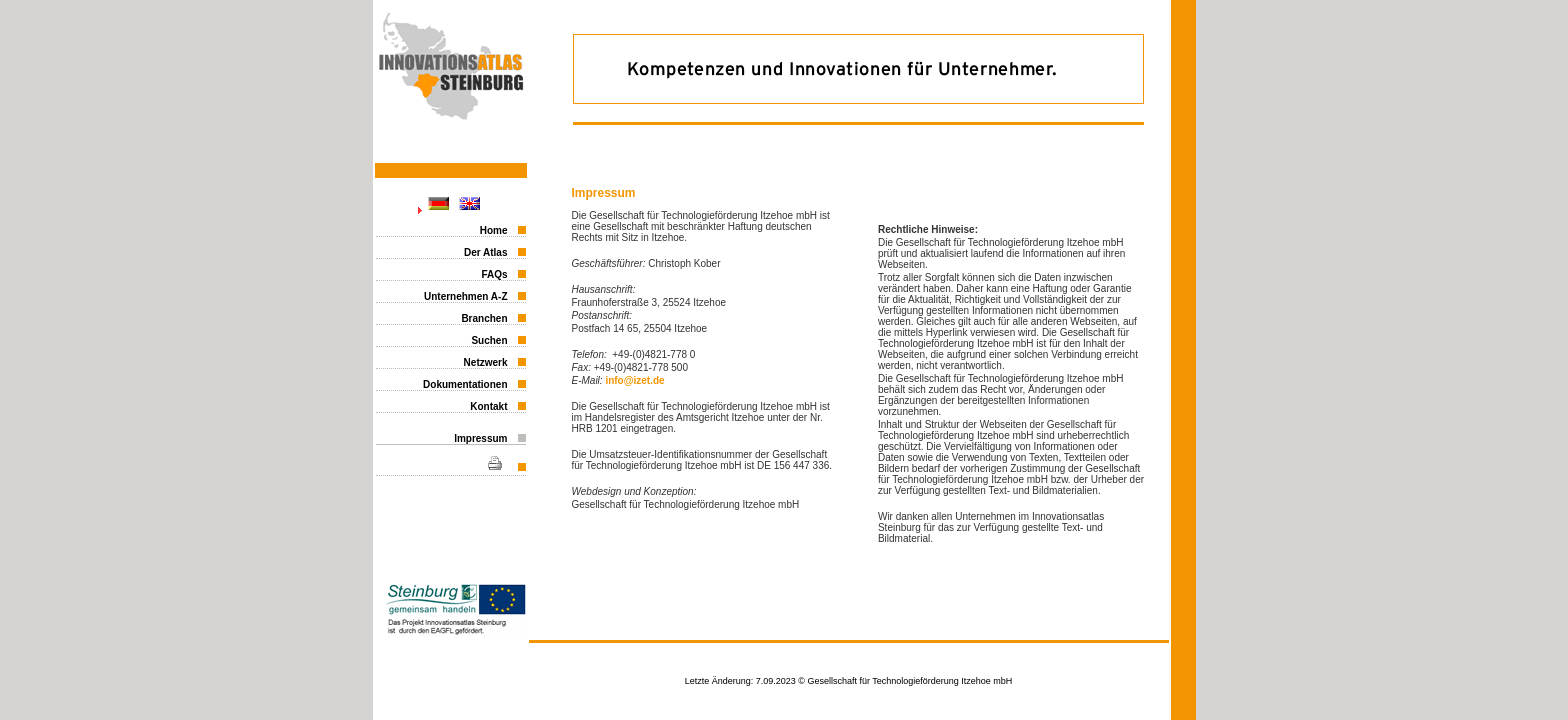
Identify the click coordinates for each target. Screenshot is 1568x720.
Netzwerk (486, 362)
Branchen (484, 318)
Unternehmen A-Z (466, 296)
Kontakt (488, 406)
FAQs (494, 274)
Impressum (480, 438)
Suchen (489, 340)
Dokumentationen (465, 384)
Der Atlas (486, 252)
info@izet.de (634, 380)
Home (494, 230)
